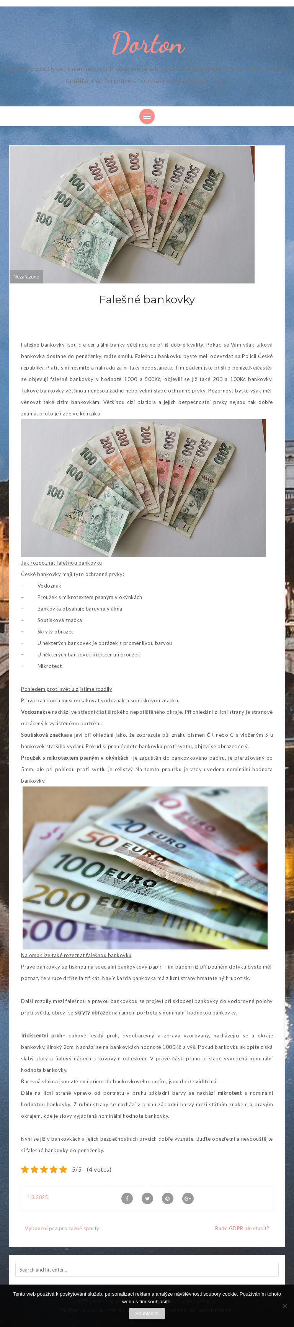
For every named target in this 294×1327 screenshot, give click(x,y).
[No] (284, 1306)
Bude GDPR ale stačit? (242, 1228)
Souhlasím (146, 1313)
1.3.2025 (37, 1197)
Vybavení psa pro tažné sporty (62, 1228)
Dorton (147, 43)
